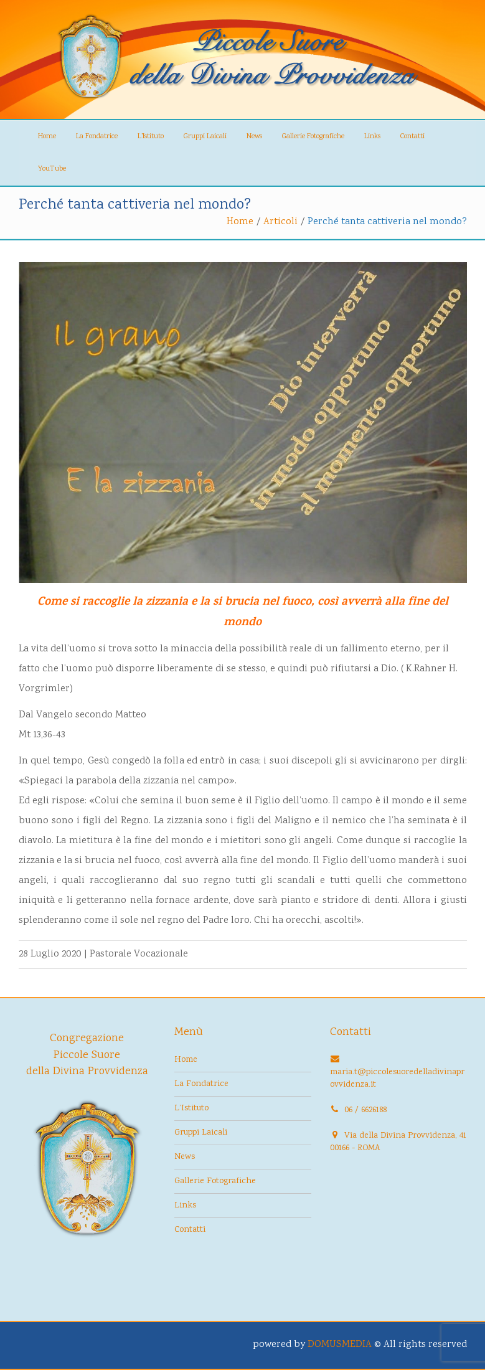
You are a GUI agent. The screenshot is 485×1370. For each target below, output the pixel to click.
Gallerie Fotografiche (313, 136)
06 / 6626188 (365, 1110)
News (254, 136)
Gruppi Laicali (205, 136)
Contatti (412, 136)
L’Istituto (151, 136)
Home (47, 136)
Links (372, 136)
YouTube (52, 169)
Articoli (280, 222)
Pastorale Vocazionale (139, 954)
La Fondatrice (97, 136)
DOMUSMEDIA (340, 1345)
